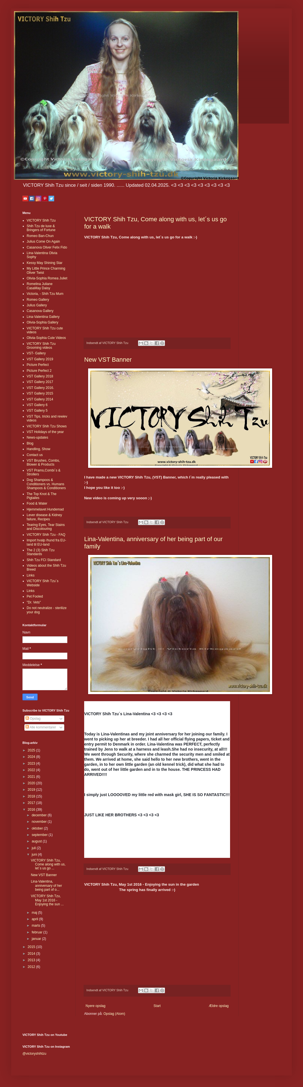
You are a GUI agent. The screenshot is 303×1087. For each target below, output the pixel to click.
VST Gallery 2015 (40, 393)
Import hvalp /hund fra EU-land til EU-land (46, 542)
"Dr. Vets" (34, 602)
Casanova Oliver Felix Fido (47, 247)
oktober (38, 828)
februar (37, 932)
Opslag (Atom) (114, 1014)
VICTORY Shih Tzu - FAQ (46, 535)
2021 (32, 777)
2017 (32, 803)
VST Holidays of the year (45, 432)
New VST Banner (108, 359)
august (37, 841)
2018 (32, 796)
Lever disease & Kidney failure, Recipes (44, 517)
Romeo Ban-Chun (40, 236)
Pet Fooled (35, 596)
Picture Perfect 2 (39, 371)
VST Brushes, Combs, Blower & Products (43, 462)
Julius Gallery (37, 305)
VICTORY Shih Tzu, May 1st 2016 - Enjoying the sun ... (47, 900)
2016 (32, 810)
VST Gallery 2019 (40, 359)
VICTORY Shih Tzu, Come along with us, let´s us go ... (48, 864)
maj (35, 913)
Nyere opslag (95, 1006)
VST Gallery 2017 (40, 382)
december (40, 815)
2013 (32, 960)
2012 (32, 967)
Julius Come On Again (43, 241)
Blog (30, 443)
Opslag (33, 719)
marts (36, 926)
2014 (32, 954)
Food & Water (37, 503)
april (35, 919)
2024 (32, 757)
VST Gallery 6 (37, 405)
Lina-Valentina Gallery (43, 317)
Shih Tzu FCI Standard (44, 560)
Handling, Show (38, 449)
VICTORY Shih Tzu (41, 220)
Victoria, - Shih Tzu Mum (45, 294)
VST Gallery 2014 (40, 399)
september (40, 835)
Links (31, 575)
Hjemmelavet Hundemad (45, 509)
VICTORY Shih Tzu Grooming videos (41, 346)
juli (34, 848)
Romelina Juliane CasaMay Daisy (39, 286)
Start (156, 1006)
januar (37, 939)
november (40, 822)
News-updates (37, 437)
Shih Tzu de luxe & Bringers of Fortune (41, 228)
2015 (32, 947)
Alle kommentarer (41, 727)
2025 (32, 750)
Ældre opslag (219, 1006)
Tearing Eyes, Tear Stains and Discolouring (46, 527)
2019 (32, 790)
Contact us (35, 455)
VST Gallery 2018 (40, 376)
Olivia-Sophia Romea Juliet (47, 278)
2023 (32, 763)
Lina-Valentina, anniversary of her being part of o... (46, 885)
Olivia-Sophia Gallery (42, 322)
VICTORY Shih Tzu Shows (47, 426)
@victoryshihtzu (34, 1054)
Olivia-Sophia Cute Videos (46, 338)
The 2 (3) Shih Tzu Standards (40, 552)
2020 (32, 783)
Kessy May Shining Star (44, 263)
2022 (32, 770)
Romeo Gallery (38, 300)
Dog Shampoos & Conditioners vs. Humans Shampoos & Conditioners (46, 484)
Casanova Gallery (40, 311)
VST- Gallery (36, 353)
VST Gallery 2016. (40, 388)
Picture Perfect (38, 365)
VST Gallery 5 (37, 411)
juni (35, 854)
